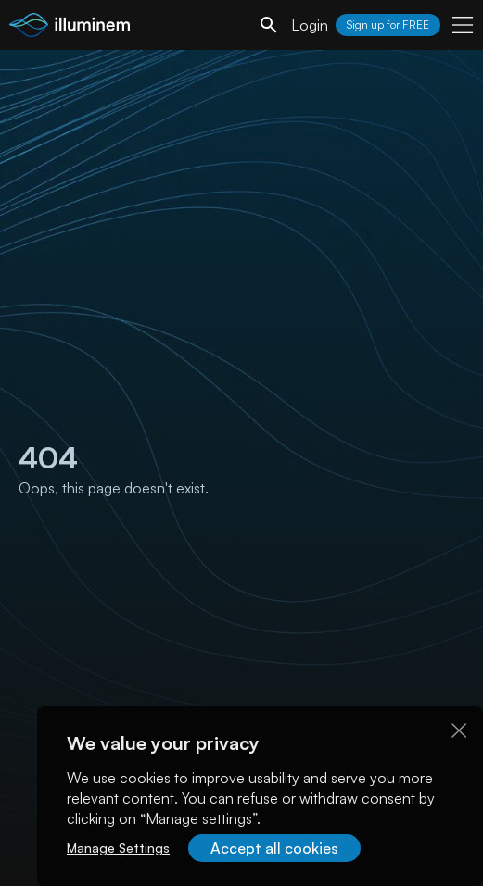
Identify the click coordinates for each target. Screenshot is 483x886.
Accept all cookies (274, 848)
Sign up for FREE (388, 24)
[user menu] (462, 25)
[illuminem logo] (69, 27)
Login (309, 25)
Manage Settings (118, 847)
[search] (269, 25)
